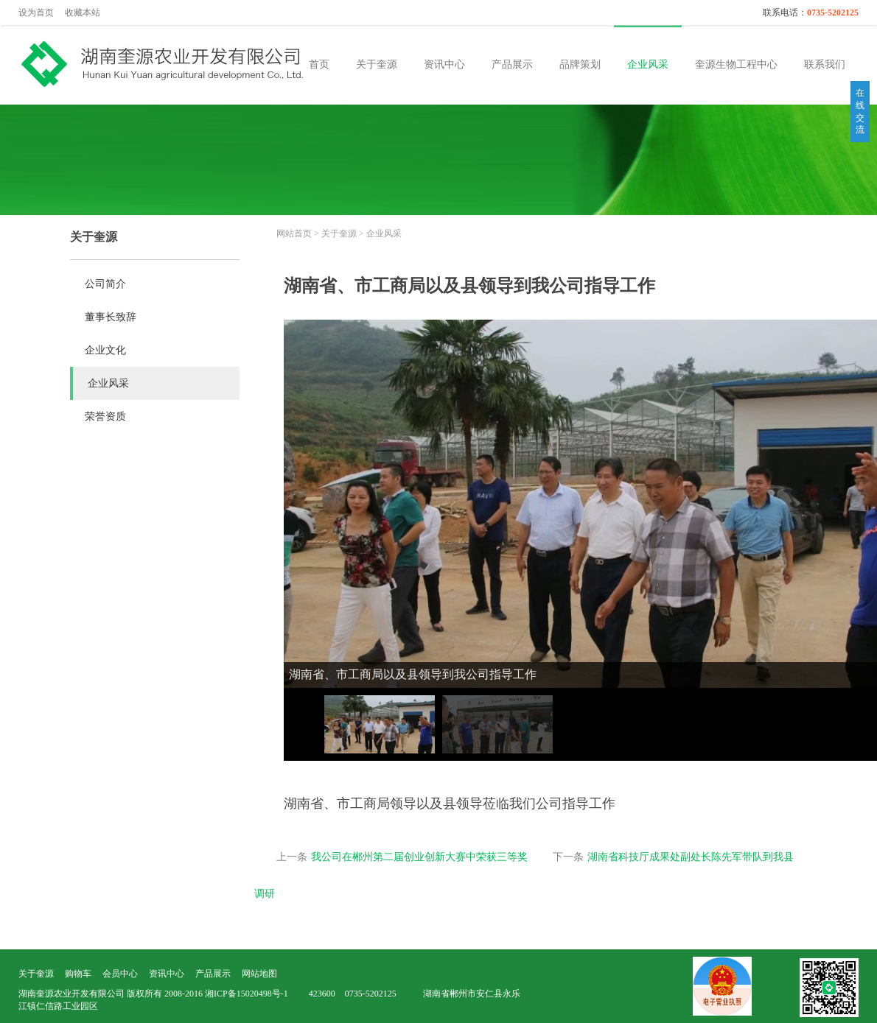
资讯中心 (444, 64)
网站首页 (294, 233)
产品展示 (512, 64)
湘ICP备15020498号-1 (246, 993)
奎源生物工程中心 (736, 64)
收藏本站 (82, 12)
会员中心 (120, 973)
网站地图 (259, 973)
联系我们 (824, 64)
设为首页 (36, 12)
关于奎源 (376, 64)
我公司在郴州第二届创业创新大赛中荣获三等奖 (419, 856)
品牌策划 (580, 64)
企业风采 (647, 64)
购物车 (78, 973)
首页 (319, 64)
